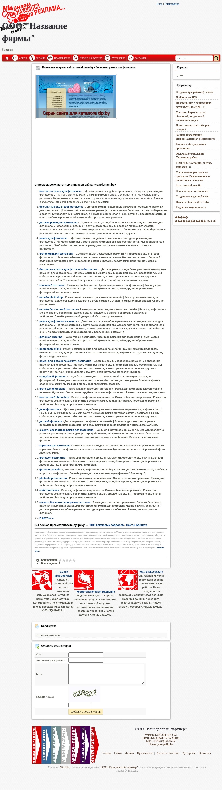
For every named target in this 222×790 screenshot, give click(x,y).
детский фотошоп (50, 421)
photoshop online (50, 348)
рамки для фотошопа (53, 238)
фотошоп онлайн (50, 469)
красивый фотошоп (52, 285)
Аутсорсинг (118, 57)
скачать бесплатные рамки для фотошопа (66, 429)
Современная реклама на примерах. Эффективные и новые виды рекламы (193, 176)
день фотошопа (49, 409)
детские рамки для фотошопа (58, 222)
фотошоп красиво (50, 336)
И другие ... (46, 517)
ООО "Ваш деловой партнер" (119, 767)
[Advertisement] (101, 152)
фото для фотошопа (52, 388)
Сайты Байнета (136, 525)
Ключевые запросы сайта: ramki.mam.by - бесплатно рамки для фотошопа (89, 67)
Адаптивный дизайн (188, 185)
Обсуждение (48, 625)
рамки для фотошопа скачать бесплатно (65, 360)
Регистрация (172, 3)
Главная (6, 58)
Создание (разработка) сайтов (194, 92)
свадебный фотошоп (52, 376)
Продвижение (62, 57)
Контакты (140, 57)
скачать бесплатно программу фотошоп (65, 502)
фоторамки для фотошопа (56, 253)
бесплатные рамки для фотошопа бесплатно (68, 269)
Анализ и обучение (90, 57)
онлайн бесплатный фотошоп (58, 309)
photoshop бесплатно (53, 478)
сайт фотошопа (49, 490)
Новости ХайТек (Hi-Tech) (192, 202)
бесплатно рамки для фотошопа (60, 191)
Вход (159, 3)
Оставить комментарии (56, 645)
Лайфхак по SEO (186, 97)
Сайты (23, 57)
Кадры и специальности (191, 207)
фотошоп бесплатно (52, 457)
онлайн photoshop (51, 297)
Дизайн (40, 57)
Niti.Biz (64, 767)
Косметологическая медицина (96, 591)
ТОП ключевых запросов (106, 525)
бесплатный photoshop (54, 397)
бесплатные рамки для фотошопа (61, 206)
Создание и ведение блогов (192, 196)
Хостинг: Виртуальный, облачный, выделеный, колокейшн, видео (191, 116)
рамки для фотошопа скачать (58, 321)
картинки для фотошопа (54, 445)
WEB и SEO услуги (151, 571)
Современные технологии (192, 191)
